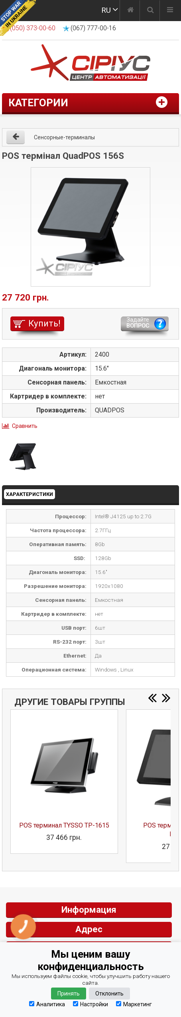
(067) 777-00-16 (93, 28)
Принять (68, 993)
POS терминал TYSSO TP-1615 (64, 825)
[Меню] (170, 10)
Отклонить (109, 993)
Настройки (90, 1004)
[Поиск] (150, 10)
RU (106, 10)
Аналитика (47, 1004)
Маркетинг (134, 1004)
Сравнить (24, 426)
